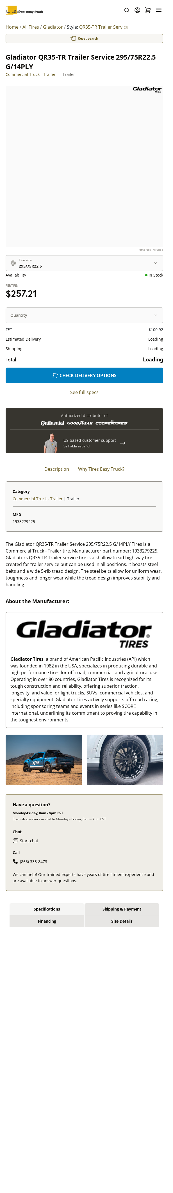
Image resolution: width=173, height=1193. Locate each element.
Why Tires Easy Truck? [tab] (101, 469)
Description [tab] (56, 469)
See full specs (84, 392)
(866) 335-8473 (30, 861)
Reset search (84, 38)
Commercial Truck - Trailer (31, 74)
